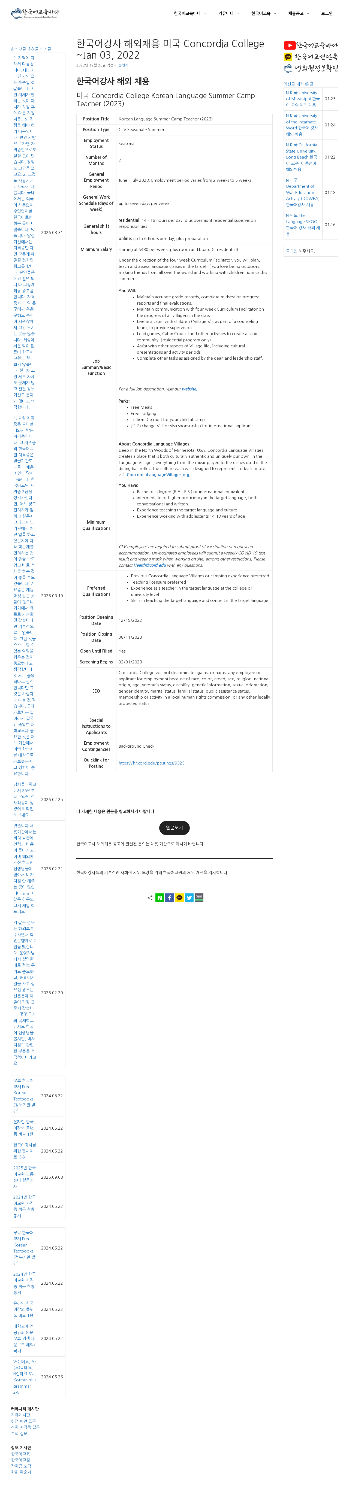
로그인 (327, 13)
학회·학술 (19, 1472)
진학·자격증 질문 (25, 1427)
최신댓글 (19, 49)
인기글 (45, 49)
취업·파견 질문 (23, 1421)
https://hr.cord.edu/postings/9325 (152, 763)
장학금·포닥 (21, 1466)
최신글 (290, 84)
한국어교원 (20, 1460)
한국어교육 (267, 13)
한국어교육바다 (193, 13)
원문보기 (174, 828)
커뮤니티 (232, 13)
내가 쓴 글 (305, 84)
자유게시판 (20, 1415)
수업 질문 (19, 1434)
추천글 (33, 49)
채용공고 (302, 13)
